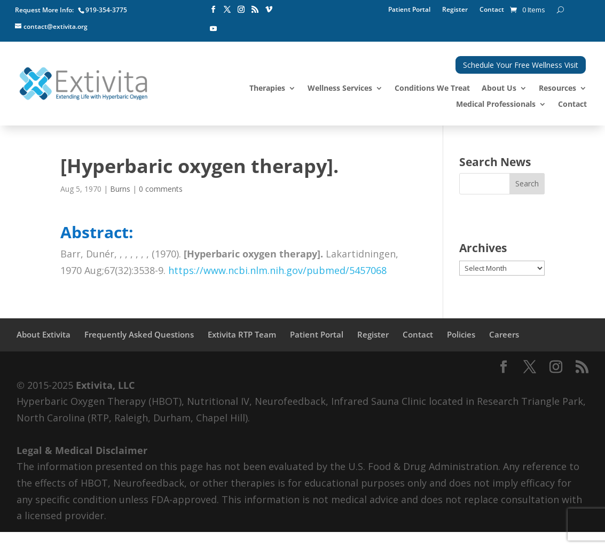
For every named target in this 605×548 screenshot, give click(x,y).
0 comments (161, 189)
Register (455, 10)
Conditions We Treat (432, 88)
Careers (504, 334)
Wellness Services (340, 88)
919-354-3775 (106, 9)
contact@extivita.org (55, 26)
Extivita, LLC (105, 385)
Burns (120, 189)
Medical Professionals (496, 104)
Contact (492, 10)
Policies (461, 334)
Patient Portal (409, 10)
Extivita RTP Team (242, 334)
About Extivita (43, 334)
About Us (499, 88)
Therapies (267, 88)
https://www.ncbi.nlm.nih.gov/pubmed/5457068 (277, 270)
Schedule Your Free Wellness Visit (520, 65)
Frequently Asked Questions (139, 334)
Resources (557, 88)
